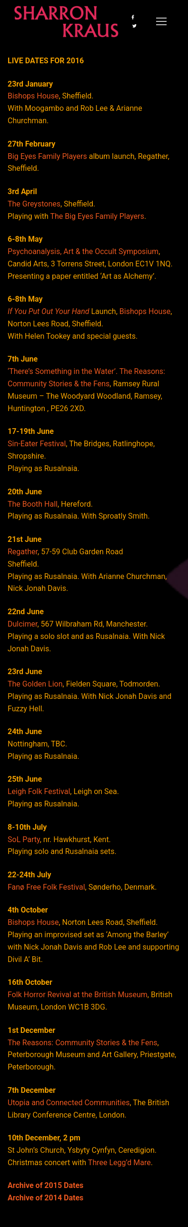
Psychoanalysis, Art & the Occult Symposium (83, 251)
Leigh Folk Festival (39, 791)
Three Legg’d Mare (119, 1162)
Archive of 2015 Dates (45, 1185)
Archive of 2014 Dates (45, 1197)
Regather (23, 551)
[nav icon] (161, 21)
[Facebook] (133, 17)
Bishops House (33, 95)
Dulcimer (22, 623)
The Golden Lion (35, 683)
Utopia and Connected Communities (68, 1102)
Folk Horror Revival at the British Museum (78, 994)
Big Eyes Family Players (47, 156)
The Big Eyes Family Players (97, 216)
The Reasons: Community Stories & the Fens (83, 1042)
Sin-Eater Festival (37, 443)
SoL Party (24, 839)
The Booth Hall (33, 504)
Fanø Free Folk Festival (46, 887)
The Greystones (34, 203)
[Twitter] (134, 25)
